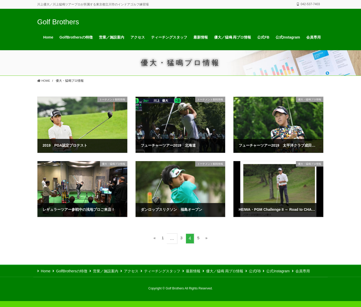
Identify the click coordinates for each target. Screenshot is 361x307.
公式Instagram (292, 271)
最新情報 (202, 271)
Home (45, 271)
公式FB (267, 271)
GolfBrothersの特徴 (73, 271)
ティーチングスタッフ (169, 271)
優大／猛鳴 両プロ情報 (235, 271)
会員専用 (48, 277)
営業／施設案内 (109, 271)
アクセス (136, 271)
